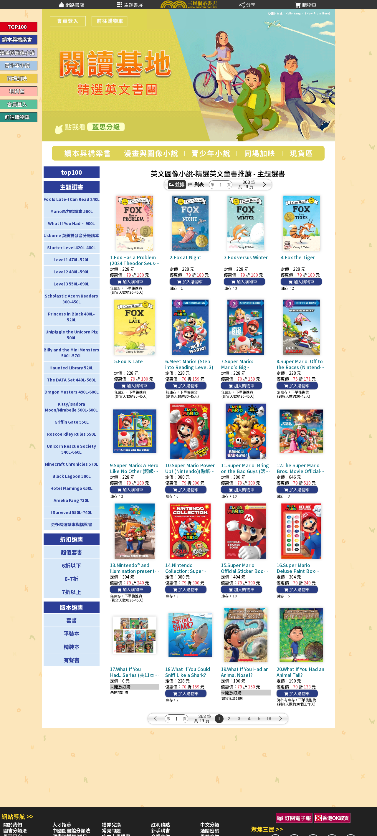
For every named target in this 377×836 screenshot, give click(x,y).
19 (269, 718)
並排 (177, 184)
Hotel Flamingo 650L (71, 488)
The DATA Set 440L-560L (71, 380)
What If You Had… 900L (71, 223)
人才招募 (61, 824)
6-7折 (71, 578)
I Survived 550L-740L (71, 512)
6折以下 (71, 565)
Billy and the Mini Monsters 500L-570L (71, 352)
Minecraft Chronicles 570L (71, 464)
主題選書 (71, 187)
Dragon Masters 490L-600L (71, 392)
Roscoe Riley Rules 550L (71, 434)
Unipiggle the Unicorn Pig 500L (71, 335)
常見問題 (111, 830)
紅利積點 (160, 824)
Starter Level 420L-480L (71, 247)
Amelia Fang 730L (71, 500)
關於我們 (12, 824)
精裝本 (72, 646)
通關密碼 (209, 830)
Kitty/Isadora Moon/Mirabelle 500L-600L (71, 407)
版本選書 (71, 607)
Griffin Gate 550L (71, 422)
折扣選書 (71, 539)
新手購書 (160, 830)
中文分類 (209, 824)
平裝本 (72, 633)
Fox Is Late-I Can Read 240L (72, 199)
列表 (196, 184)
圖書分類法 (15, 830)
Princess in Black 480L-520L (71, 317)
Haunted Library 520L (71, 368)
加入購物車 (130, 282)
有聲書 (72, 660)
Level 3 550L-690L (71, 284)
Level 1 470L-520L (71, 259)
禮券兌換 (111, 824)
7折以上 (71, 592)
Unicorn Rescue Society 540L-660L (71, 449)
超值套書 (71, 552)
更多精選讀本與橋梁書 (71, 524)
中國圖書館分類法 (71, 830)
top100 (71, 172)
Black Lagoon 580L (71, 476)
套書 (71, 620)
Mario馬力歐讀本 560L (71, 211)
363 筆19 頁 (248, 184)
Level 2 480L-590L (71, 272)
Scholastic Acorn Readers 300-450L (71, 299)
